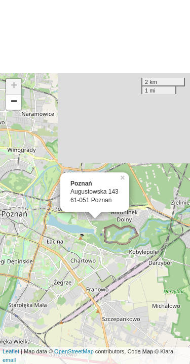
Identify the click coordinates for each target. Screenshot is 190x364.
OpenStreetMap (74, 351)
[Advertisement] (95, 36)
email (9, 360)
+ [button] (14, 86)
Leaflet (11, 351)
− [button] (14, 102)
